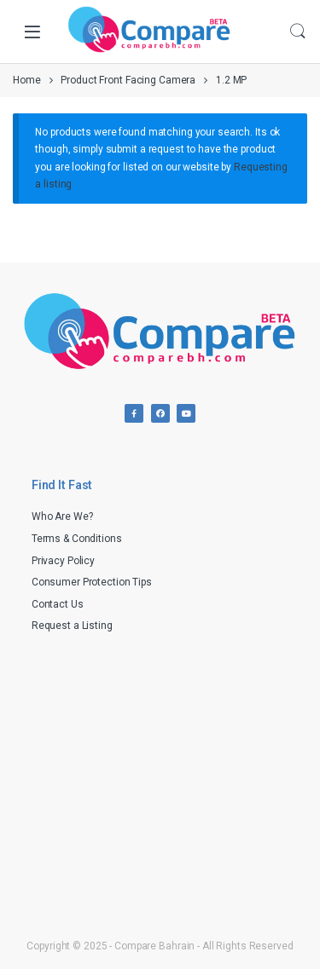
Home (27, 80)
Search (297, 31)
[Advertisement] (160, 769)
